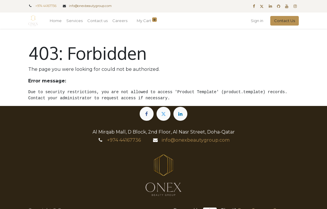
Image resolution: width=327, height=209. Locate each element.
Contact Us (284, 20)
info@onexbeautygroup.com (90, 6)
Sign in (257, 20)
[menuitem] (55, 21)
